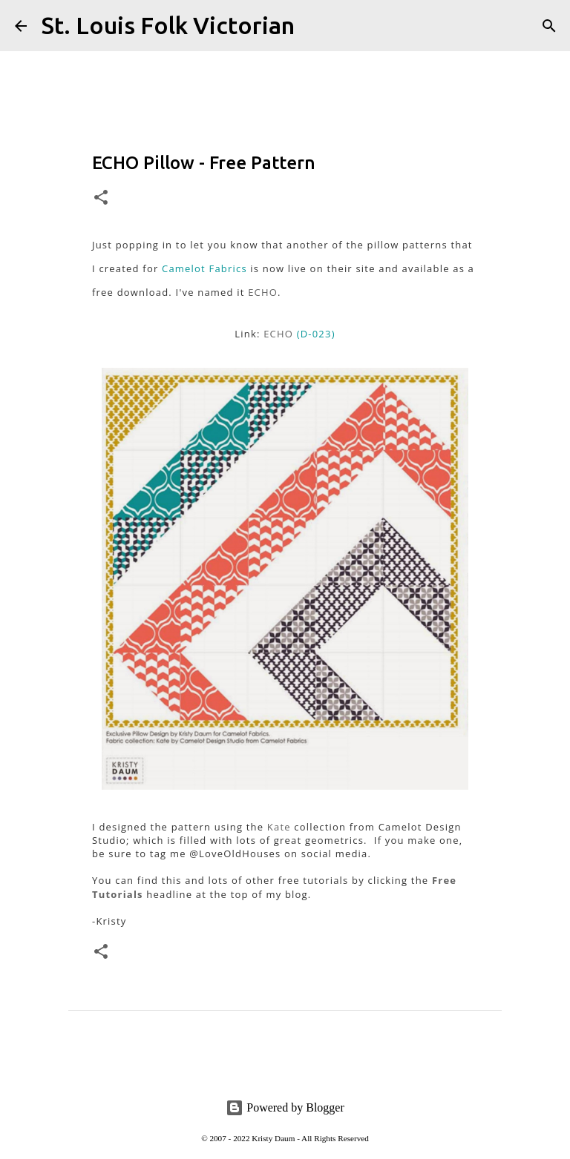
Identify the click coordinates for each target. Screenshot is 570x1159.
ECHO (263, 292)
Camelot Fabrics (204, 268)
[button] (101, 198)
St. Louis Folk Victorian (168, 25)
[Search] (315, 26)
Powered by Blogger (285, 1107)
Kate (279, 826)
